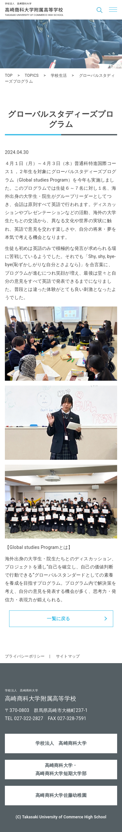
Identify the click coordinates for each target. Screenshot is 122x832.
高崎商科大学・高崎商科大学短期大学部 (61, 769)
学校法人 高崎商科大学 (61, 743)
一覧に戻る (58, 618)
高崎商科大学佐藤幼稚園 (61, 795)
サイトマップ (68, 656)
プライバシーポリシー (25, 656)
